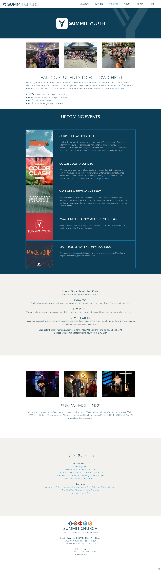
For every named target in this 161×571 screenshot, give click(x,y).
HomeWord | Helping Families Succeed (80, 478)
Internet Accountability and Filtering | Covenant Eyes (80, 476)
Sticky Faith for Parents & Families (80, 470)
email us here (118, 88)
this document (75, 253)
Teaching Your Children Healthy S (80, 490)
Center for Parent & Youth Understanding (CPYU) (80, 473)
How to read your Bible (80, 493)
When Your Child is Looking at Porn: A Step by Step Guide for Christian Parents (80, 487)
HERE (77, 225)
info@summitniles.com (87, 544)
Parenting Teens (80, 467)
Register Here (103, 179)
